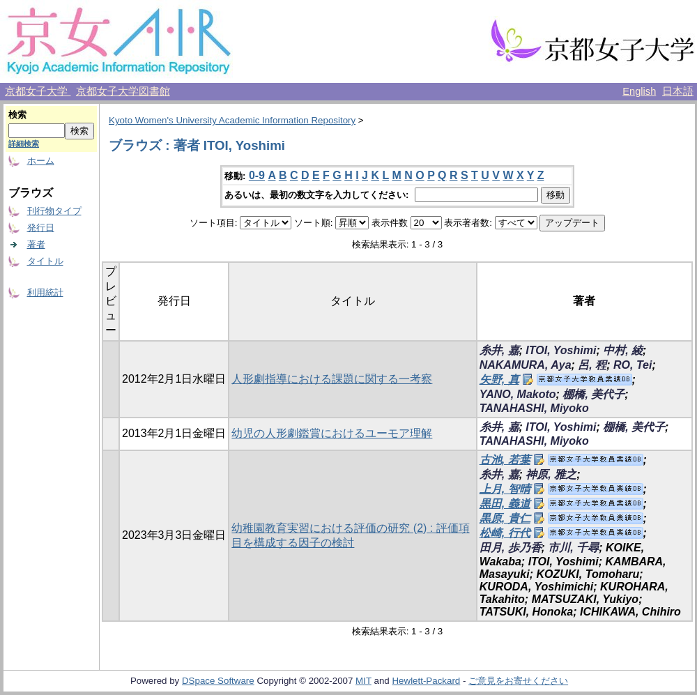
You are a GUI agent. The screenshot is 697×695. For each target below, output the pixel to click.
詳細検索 (23, 143)
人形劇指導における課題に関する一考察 (331, 379)
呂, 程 (592, 365)
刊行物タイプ (54, 211)
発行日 (40, 227)
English (639, 91)
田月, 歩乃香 (511, 547)
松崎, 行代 (505, 533)
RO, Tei (632, 365)
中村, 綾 (623, 350)
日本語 (678, 91)
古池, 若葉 (505, 460)
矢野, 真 (499, 379)
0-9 (257, 175)
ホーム (40, 160)
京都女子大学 (37, 91)
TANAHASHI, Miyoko (534, 408)
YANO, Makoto (518, 394)
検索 (17, 114)
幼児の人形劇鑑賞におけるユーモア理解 (331, 433)
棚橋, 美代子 (593, 394)
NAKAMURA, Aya (526, 365)
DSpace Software (218, 680)
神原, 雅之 (551, 474)
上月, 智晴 (505, 489)
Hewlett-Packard (426, 680)
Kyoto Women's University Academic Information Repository (232, 120)
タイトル (45, 261)
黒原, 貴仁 (505, 518)
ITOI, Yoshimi (561, 350)
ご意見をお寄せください (518, 680)
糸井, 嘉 (499, 350)
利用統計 (45, 292)
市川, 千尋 (573, 547)
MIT (363, 680)
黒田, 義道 (505, 504)
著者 (36, 244)
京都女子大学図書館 (123, 91)
